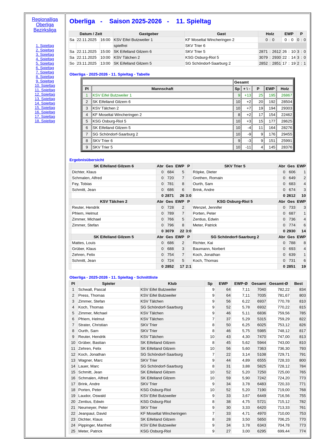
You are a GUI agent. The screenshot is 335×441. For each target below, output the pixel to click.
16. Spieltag (45, 112)
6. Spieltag (45, 68)
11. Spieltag (45, 90)
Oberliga (45, 24)
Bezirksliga (45, 29)
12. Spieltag (45, 94)
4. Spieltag (45, 59)
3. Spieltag (45, 54)
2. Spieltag (45, 50)
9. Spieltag (45, 81)
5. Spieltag (45, 63)
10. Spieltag (45, 85)
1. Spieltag (45, 45)
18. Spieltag (45, 121)
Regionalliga (45, 19)
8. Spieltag (45, 76)
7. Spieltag (45, 72)
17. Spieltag (45, 116)
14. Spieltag (45, 103)
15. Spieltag (45, 107)
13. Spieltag (45, 99)
